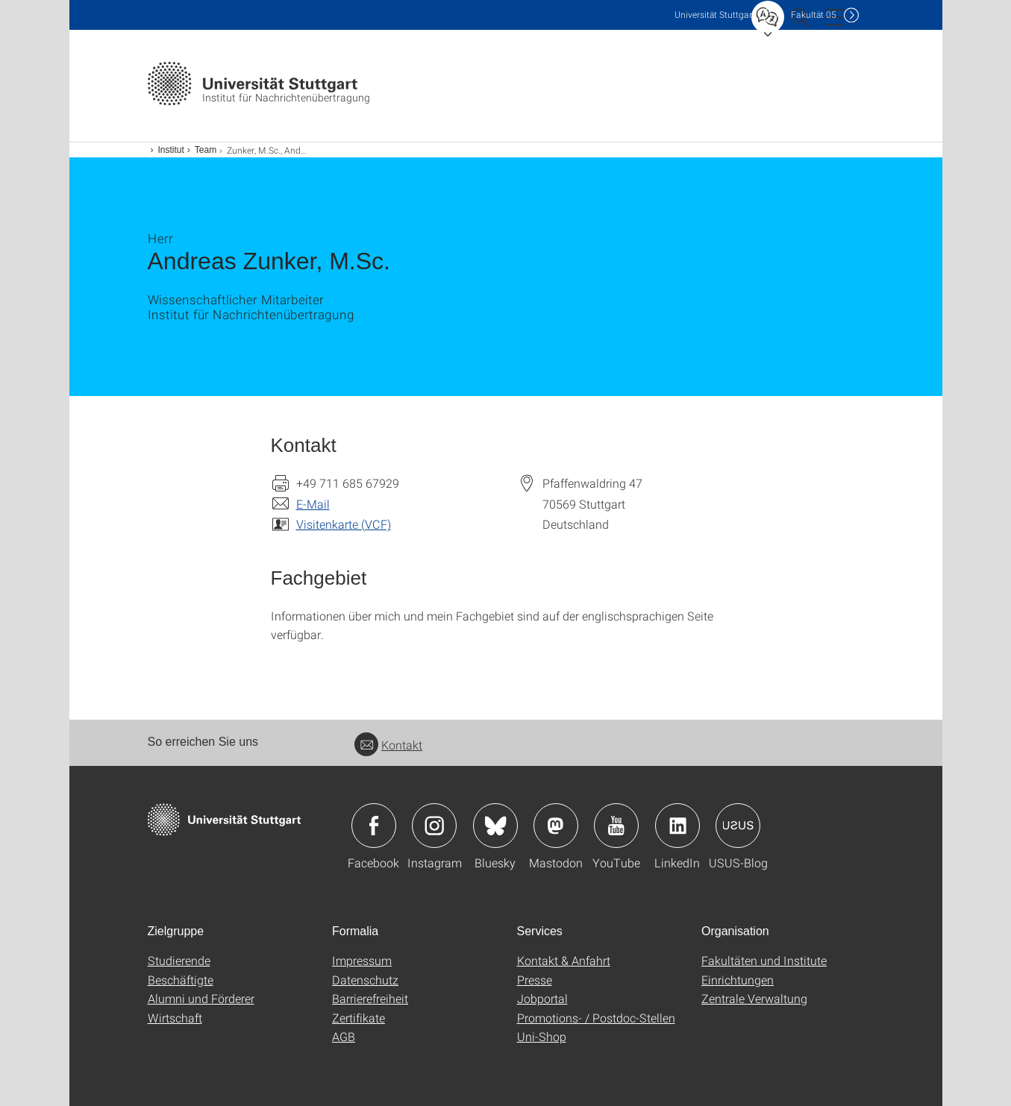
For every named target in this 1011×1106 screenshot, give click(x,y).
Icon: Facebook (373, 825)
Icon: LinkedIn (677, 825)
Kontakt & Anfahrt (563, 960)
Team (205, 150)
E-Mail (313, 504)
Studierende (179, 960)
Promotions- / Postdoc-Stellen (596, 1017)
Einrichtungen (737, 979)
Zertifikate (358, 1017)
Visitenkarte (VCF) (343, 524)
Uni (714, 14)
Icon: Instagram (434, 825)
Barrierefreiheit (370, 998)
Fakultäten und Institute (764, 960)
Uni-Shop (541, 1036)
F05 (813, 14)
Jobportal (542, 998)
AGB (343, 1036)
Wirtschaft (175, 1017)
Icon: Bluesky (495, 825)
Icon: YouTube (616, 825)
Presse (534, 979)
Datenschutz (365, 979)
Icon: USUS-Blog (738, 825)
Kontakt (388, 744)
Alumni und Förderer (201, 998)
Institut (171, 150)
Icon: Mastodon (555, 825)
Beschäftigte (180, 979)
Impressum (362, 960)
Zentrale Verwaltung (754, 998)
